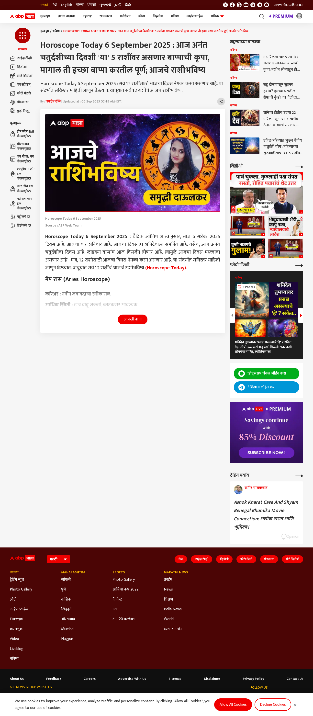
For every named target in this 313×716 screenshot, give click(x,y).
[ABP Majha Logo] (22, 16)
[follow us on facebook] (232, 5)
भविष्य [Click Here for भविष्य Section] (14, 658)
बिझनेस (158, 16)
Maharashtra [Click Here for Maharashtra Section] (73, 572)
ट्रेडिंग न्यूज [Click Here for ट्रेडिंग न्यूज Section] (17, 579)
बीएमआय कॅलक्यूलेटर (20, 146)
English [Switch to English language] (66, 4)
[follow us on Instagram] (253, 5)
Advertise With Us (132, 679)
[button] (23, 40)
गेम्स (181, 559)
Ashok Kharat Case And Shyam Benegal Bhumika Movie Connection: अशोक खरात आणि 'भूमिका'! (266, 514)
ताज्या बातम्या (66, 16)
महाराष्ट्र (87, 16)
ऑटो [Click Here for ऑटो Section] (13, 599)
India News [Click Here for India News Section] (173, 609)
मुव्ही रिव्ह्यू (19, 111)
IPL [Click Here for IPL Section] (115, 609)
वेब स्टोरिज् (20, 85)
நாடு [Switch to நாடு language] (118, 4)
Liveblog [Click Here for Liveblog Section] (16, 649)
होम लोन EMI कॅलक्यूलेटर (22, 134)
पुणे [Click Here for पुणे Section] (63, 589)
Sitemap (174, 679)
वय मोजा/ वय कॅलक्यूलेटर (22, 159)
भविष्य (175, 16)
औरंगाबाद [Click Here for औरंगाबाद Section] (68, 619)
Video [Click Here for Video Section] (14, 639)
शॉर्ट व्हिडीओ (21, 76)
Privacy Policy (253, 679)
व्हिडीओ (18, 67)
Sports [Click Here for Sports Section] (118, 572)
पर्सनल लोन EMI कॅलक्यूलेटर (21, 203)
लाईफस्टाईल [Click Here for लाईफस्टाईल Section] (19, 609)
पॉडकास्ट (19, 102)
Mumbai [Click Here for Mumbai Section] (67, 629)
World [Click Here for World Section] (169, 619)
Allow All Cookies (233, 704)
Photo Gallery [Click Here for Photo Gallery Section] (21, 589)
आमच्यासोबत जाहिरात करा (288, 4)
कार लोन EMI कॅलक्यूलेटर (22, 188)
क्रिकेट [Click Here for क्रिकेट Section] (117, 599)
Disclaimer (212, 679)
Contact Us (295, 679)
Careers (90, 679)
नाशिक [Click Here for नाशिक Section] (66, 599)
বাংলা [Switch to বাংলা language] (80, 4)
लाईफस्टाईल (195, 16)
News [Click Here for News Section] (168, 589)
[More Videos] (299, 166)
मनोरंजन (125, 16)
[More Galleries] (299, 265)
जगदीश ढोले (53, 101)
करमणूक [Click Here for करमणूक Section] (16, 629)
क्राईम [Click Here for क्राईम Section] (168, 579)
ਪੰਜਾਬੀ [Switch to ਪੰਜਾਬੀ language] (91, 4)
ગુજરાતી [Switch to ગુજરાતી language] (105, 4)
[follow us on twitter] (225, 5)
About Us (17, 679)
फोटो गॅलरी (20, 93)
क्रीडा (141, 16)
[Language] (58, 559)
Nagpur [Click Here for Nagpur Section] (67, 639)
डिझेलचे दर (20, 225)
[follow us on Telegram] (260, 5)
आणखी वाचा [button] (133, 319)
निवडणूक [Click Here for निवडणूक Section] (16, 619)
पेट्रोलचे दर (20, 217)
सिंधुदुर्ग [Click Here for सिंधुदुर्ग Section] (66, 609)
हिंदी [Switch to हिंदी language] (54, 4)
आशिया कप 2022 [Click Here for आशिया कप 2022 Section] (125, 589)
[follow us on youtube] (246, 5)
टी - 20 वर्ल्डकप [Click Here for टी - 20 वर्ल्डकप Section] (123, 619)
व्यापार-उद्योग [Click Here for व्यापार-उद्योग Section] (173, 629)
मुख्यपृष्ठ (45, 16)
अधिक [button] (217, 16)
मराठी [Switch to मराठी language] (44, 4)
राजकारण (106, 16)
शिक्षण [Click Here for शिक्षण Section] (168, 599)
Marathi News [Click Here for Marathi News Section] (176, 572)
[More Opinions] (299, 475)
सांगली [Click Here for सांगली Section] (66, 579)
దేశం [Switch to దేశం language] (128, 4)
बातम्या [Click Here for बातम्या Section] (14, 572)
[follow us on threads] (239, 5)
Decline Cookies (273, 704)
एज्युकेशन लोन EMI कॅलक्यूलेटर (22, 174)
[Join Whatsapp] (266, 5)
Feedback (53, 679)
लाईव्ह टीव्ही (21, 58)
